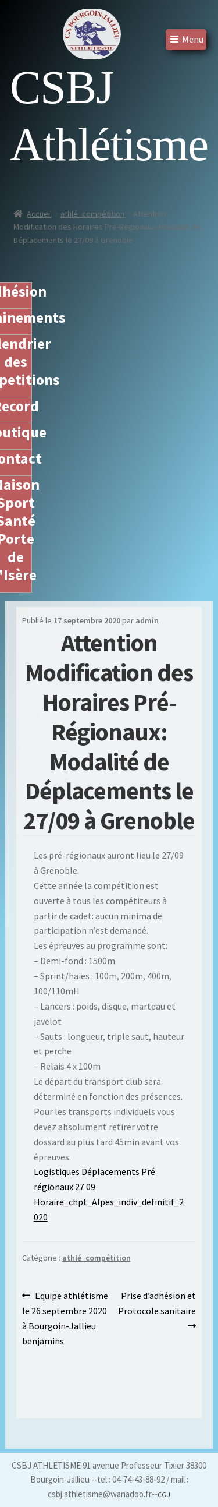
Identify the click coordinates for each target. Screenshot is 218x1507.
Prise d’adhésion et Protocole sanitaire (157, 1303)
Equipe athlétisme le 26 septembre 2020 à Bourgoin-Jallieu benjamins (65, 1318)
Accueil (39, 214)
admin (147, 620)
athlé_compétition (92, 214)
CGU (164, 1495)
